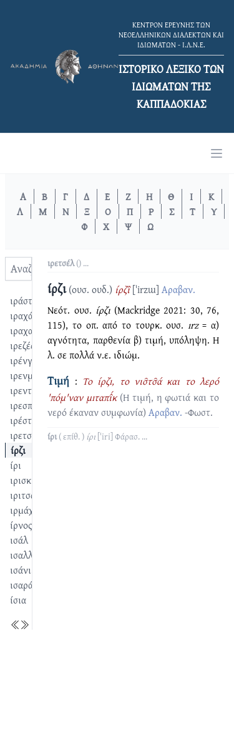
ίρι (15, 465)
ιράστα (23, 300)
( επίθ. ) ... (97, 436)
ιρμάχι (23, 510)
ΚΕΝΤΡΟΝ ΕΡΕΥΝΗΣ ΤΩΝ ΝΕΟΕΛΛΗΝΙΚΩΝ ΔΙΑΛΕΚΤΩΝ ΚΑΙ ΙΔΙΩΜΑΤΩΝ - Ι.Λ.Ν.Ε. (171, 34)
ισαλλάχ (26, 554)
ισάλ (19, 539)
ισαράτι (25, 584)
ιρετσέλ (25, 435)
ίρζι (18, 450)
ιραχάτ (23, 315)
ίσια (18, 599)
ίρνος (21, 525)
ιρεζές (22, 345)
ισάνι (20, 569)
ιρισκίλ (24, 480)
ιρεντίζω (28, 390)
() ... (68, 263)
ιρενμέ (23, 375)
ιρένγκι (25, 360)
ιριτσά (23, 495)
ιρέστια (25, 420)
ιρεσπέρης (31, 405)
